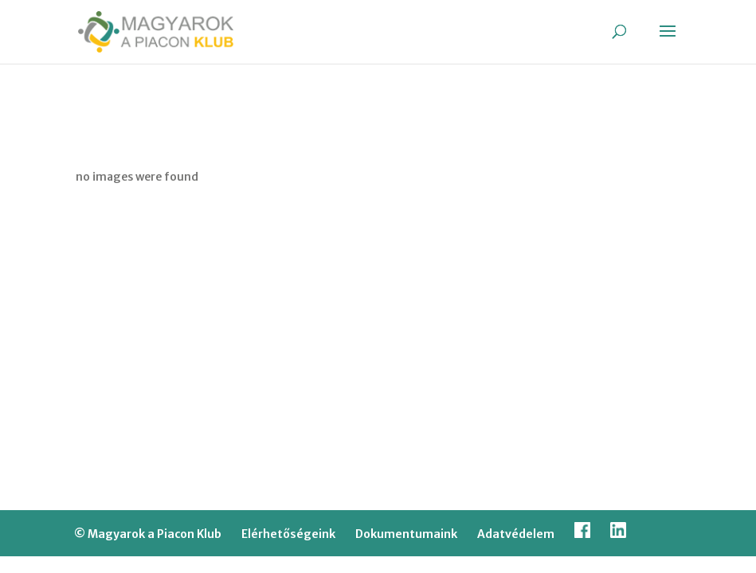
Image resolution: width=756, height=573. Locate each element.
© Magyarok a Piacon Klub (147, 534)
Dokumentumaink (406, 534)
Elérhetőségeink (288, 534)
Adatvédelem (515, 534)
